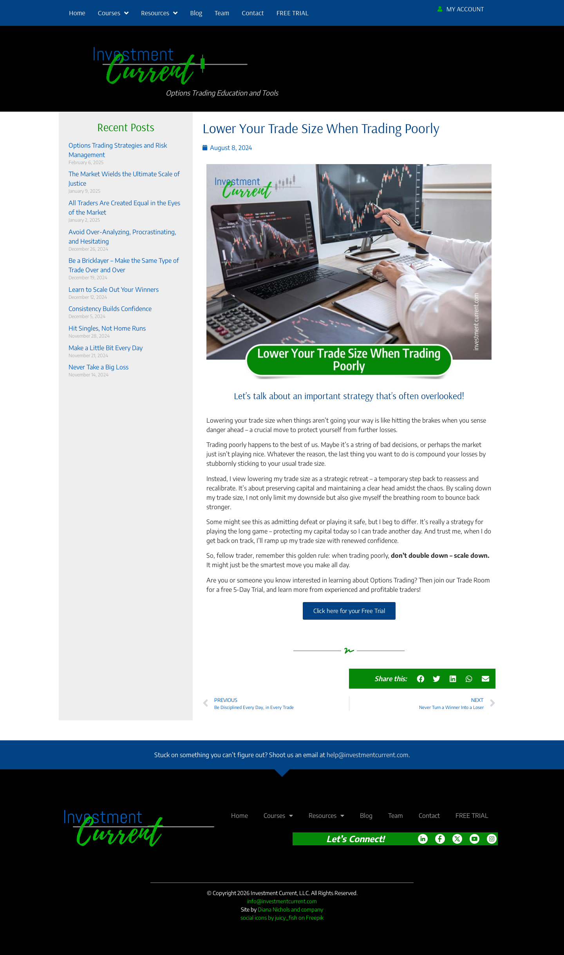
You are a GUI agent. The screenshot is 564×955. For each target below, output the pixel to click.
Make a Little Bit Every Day (106, 348)
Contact (253, 12)
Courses (113, 12)
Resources (159, 12)
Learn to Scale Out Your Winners (114, 289)
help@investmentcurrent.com (368, 755)
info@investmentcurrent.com (282, 901)
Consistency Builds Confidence (110, 309)
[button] (420, 679)
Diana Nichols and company (290, 909)
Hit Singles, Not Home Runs (107, 328)
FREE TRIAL (293, 12)
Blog (196, 12)
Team (222, 12)
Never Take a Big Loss (98, 367)
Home (77, 12)
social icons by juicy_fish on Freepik (282, 917)
